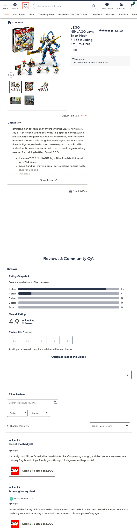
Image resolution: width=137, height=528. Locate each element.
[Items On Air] (107, 7)
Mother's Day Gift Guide (72, 14)
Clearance (96, 14)
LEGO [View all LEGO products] (74, 50)
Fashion (123, 14)
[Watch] (15, 7)
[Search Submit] (94, 6)
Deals (6, 14)
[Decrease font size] (86, 115)
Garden (110, 14)
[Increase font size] (82, 115)
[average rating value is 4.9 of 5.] (109, 31)
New (31, 14)
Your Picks (19, 14)
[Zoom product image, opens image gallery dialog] (10, 75)
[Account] (121, 7)
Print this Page (79, 191)
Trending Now (46, 14)
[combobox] (62, 6)
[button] (5, 7)
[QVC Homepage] (9, 23)
